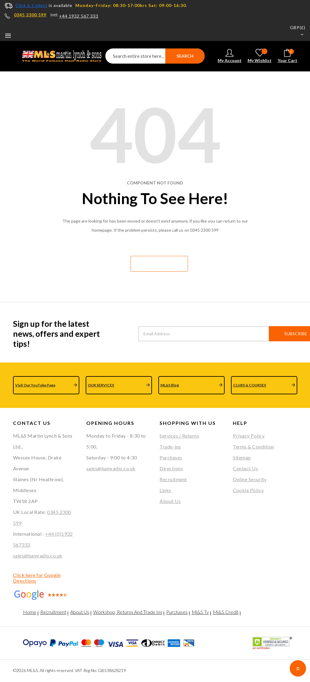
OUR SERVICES (101, 385)
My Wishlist (260, 56)
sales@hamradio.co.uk (37, 555)
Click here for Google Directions (37, 578)
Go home (159, 263)
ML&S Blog (169, 385)
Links (165, 490)
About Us (170, 501)
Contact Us (245, 468)
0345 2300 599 (30, 14)
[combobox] (155, 56)
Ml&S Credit (226, 612)
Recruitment (173, 479)
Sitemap (242, 457)
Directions (171, 468)
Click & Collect (31, 5)
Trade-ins (170, 446)
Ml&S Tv (200, 612)
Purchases (171, 457)
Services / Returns (179, 436)
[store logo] (58, 56)
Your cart (287, 56)
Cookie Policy (248, 490)
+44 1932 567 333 (78, 16)
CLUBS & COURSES (249, 385)
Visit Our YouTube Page (35, 385)
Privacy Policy (249, 436)
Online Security (250, 479)
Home (29, 612)
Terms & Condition (253, 446)
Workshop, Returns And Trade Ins (127, 612)
